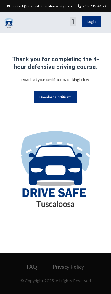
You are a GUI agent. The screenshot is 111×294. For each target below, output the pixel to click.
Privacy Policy (68, 267)
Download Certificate (55, 97)
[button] (73, 21)
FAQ (32, 267)
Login (91, 22)
